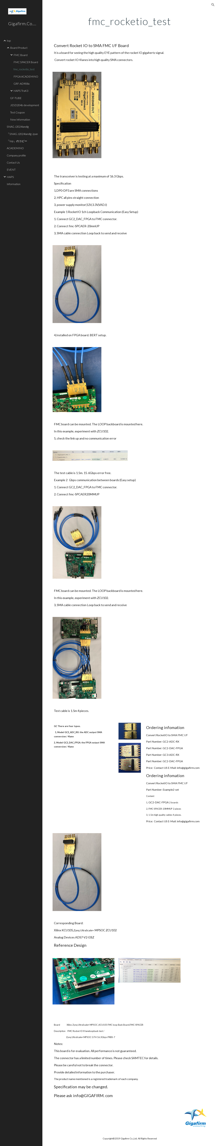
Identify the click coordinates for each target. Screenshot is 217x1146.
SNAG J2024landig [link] (19, 126)
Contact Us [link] (13, 162)
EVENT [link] (11, 169)
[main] (129, 21)
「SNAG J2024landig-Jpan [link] (22, 133)
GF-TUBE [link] (16, 98)
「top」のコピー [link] (17, 141)
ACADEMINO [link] (15, 148)
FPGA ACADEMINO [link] (26, 76)
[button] (213, 5)
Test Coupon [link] (17, 112)
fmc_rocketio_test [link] (24, 69)
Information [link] (13, 184)
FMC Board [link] (20, 55)
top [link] (9, 40)
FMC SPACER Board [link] (26, 62)
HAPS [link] (10, 176)
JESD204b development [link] (24, 105)
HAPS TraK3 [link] (21, 90)
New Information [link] (20, 119)
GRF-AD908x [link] (21, 83)
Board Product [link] (18, 47)
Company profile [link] (16, 155)
